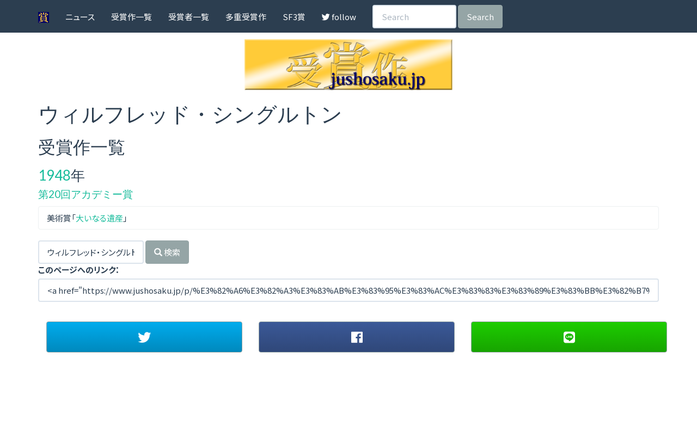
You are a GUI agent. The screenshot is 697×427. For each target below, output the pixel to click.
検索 (167, 252)
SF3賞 (294, 16)
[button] (144, 336)
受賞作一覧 (131, 16)
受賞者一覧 (188, 16)
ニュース (80, 16)
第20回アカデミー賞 (85, 194)
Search (480, 16)
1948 (54, 175)
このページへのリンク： (79, 269)
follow (339, 16)
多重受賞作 (245, 16)
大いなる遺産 (99, 218)
